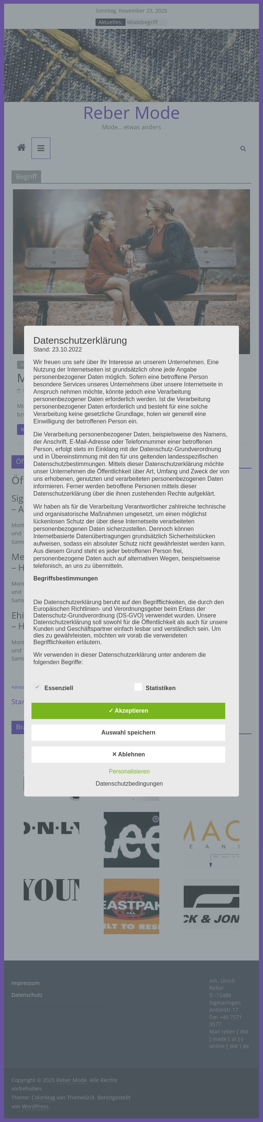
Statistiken (155, 687)
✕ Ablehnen (128, 754)
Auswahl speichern (128, 732)
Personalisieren (129, 771)
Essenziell (53, 687)
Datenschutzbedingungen (129, 783)
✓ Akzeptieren (129, 711)
